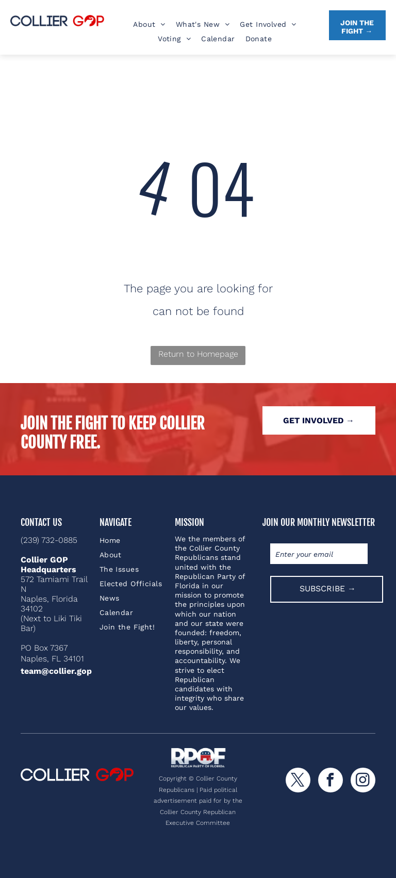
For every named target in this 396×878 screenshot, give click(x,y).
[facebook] (330, 781)
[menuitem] (149, 24)
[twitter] (298, 781)
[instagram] (363, 781)
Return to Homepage (198, 354)
